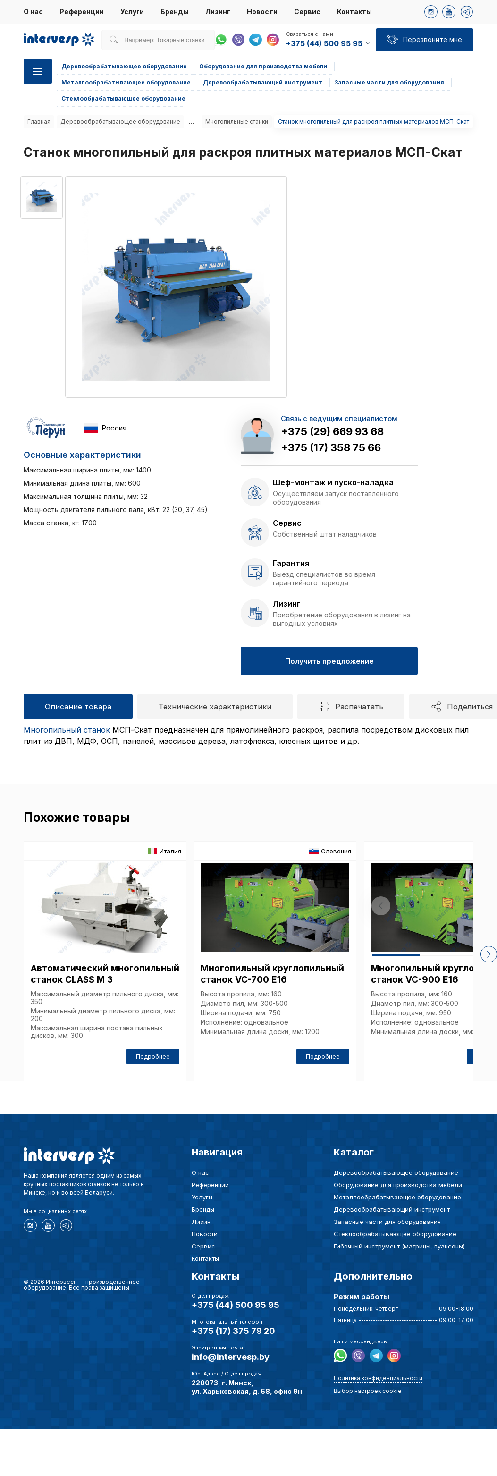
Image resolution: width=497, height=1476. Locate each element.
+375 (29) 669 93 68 (332, 431)
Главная (39, 121)
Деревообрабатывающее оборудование (124, 66)
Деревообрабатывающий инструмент (262, 82)
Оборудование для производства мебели (263, 66)
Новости (262, 12)
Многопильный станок (67, 729)
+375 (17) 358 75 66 (331, 447)
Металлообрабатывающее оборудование (126, 82)
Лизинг (217, 12)
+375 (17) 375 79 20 (233, 1331)
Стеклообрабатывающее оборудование (123, 98)
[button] (483, 954)
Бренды (174, 12)
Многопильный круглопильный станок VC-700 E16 (272, 974)
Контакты (354, 12)
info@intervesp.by (231, 1357)
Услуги (132, 12)
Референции (81, 12)
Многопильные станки (236, 121)
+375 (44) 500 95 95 (235, 1305)
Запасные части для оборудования (389, 82)
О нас (33, 12)
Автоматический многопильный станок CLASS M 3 (105, 974)
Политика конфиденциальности (378, 1378)
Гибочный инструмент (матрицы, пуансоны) (399, 1246)
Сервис (307, 12)
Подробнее (153, 1056)
